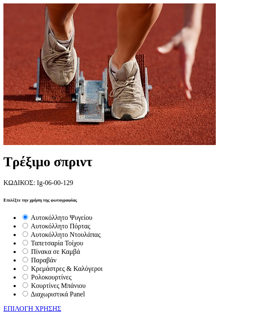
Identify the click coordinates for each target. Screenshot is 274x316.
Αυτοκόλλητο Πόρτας (60, 226)
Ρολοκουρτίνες (51, 277)
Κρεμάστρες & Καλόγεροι (67, 268)
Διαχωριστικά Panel (58, 294)
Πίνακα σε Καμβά (55, 251)
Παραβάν (43, 260)
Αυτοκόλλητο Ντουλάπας (66, 234)
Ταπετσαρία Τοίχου (57, 243)
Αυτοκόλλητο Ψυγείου (61, 217)
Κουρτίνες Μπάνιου (58, 285)
